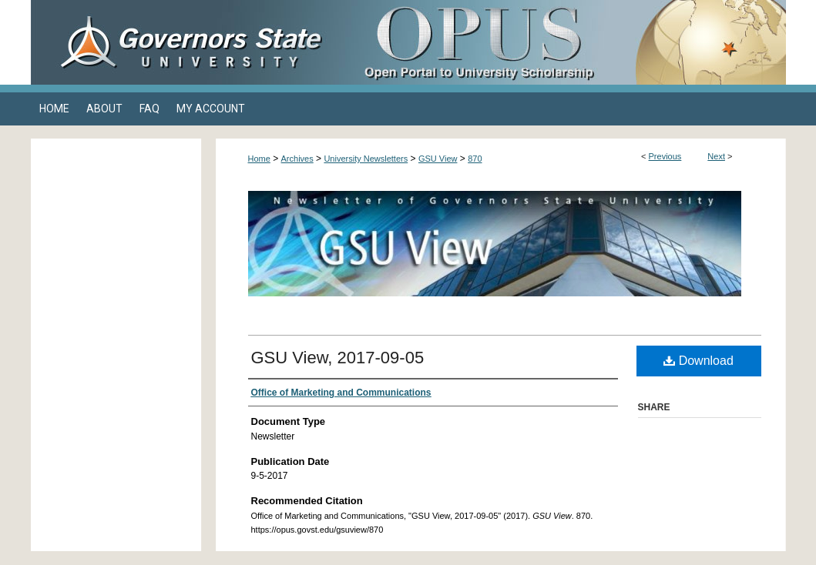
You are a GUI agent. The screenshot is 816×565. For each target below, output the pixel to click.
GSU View (438, 158)
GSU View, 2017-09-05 (338, 357)
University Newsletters (366, 158)
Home (259, 158)
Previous (665, 156)
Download (698, 360)
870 (475, 158)
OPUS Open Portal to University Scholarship (562, 42)
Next (716, 156)
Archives (297, 158)
